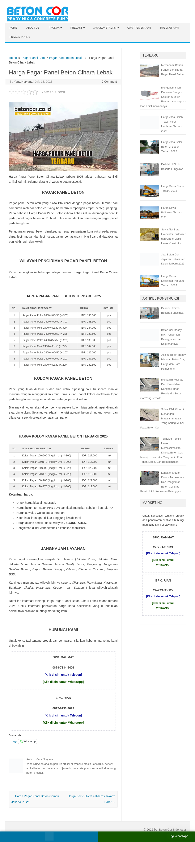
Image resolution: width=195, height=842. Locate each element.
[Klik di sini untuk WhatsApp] (63, 681)
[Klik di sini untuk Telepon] (63, 674)
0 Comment (109, 81)
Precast (76, 27)
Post (14, 741)
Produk (54, 27)
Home (13, 27)
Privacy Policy (19, 37)
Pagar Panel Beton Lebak (66, 57)
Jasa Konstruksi (104, 27)
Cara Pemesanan (139, 27)
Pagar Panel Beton (34, 57)
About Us (32, 27)
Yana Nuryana (23, 81)
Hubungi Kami (169, 27)
